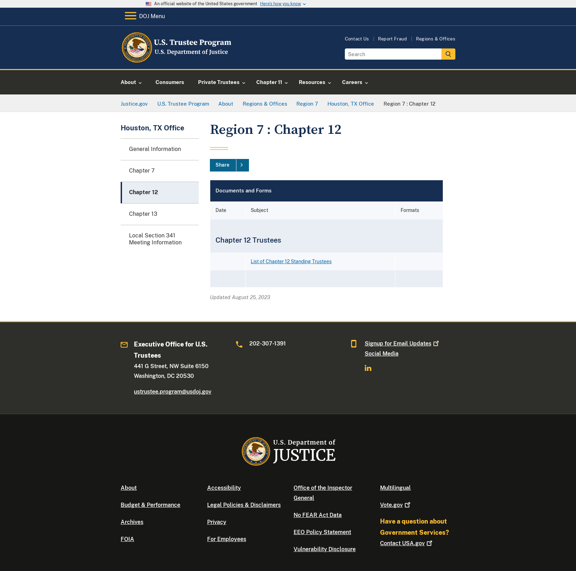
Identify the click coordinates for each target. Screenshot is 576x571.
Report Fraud (392, 38)
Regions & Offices (435, 38)
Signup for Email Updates (402, 343)
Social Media (382, 353)
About (129, 488)
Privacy (216, 522)
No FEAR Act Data (318, 515)
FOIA (127, 539)
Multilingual (395, 488)
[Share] (229, 165)
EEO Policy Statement (322, 532)
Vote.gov (396, 505)
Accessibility (224, 488)
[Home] (177, 60)
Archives (132, 522)
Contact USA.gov (407, 543)
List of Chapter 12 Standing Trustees (291, 261)
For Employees (226, 539)
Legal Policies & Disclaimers (244, 505)
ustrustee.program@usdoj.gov (172, 391)
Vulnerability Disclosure (325, 549)
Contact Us (357, 38)
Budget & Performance (150, 505)
